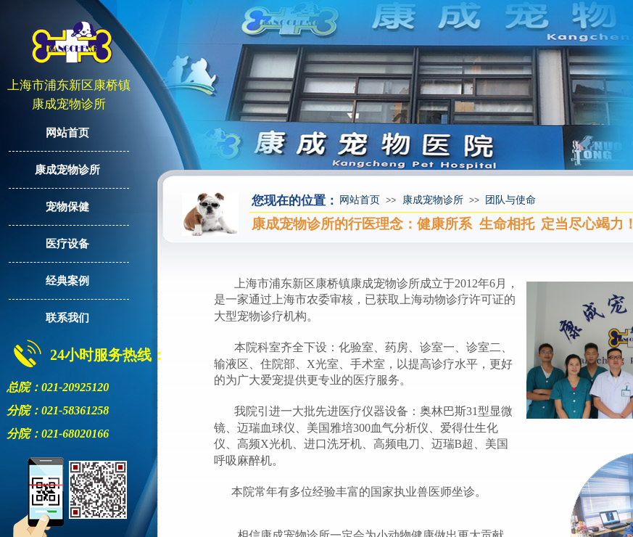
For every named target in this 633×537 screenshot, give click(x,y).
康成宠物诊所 (432, 199)
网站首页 (359, 199)
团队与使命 (510, 199)
